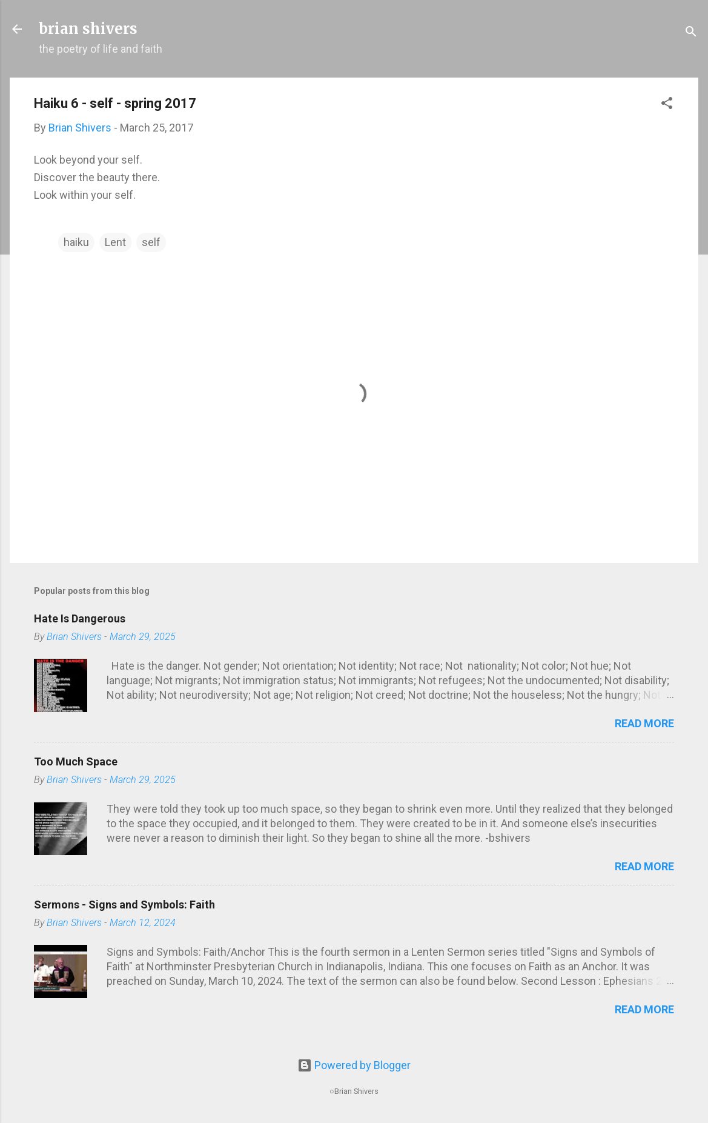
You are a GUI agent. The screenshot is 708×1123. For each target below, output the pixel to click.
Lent (115, 242)
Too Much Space (75, 761)
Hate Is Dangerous (79, 618)
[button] (667, 105)
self (151, 242)
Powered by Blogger (354, 1065)
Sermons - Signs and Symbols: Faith (124, 904)
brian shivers (88, 28)
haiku (76, 242)
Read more (644, 723)
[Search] (691, 33)
